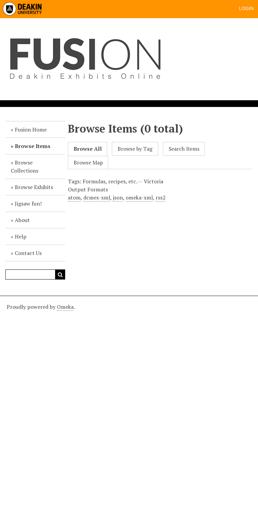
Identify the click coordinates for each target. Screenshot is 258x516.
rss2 (161, 197)
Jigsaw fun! (28, 203)
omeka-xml (139, 197)
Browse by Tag (135, 148)
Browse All (88, 148)
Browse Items (32, 146)
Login (246, 8)
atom (74, 197)
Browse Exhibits (34, 187)
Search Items (184, 148)
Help (21, 236)
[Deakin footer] (129, 405)
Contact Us (28, 253)
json (118, 197)
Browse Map (88, 162)
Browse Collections (24, 166)
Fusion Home (31, 129)
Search (60, 274)
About (22, 220)
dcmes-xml (96, 197)
